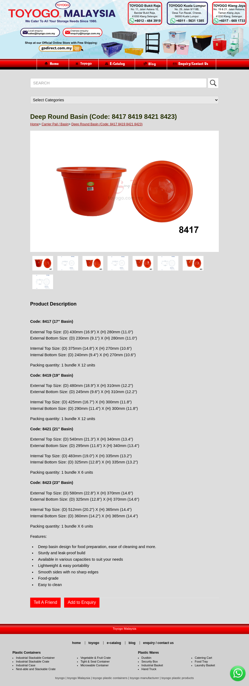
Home (34, 124)
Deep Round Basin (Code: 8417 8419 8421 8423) (107, 124)
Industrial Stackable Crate (32, 661)
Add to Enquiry (82, 602)
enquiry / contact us (158, 643)
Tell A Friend (45, 602)
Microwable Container (95, 665)
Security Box (149, 661)
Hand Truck (148, 669)
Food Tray (201, 661)
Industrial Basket (152, 665)
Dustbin (146, 657)
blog (132, 643)
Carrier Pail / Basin (55, 124)
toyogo (93, 643)
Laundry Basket (205, 665)
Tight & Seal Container (95, 661)
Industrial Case (25, 665)
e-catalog (114, 643)
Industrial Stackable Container (35, 657)
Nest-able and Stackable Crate (36, 669)
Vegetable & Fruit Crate (96, 657)
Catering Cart (203, 657)
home (76, 643)
